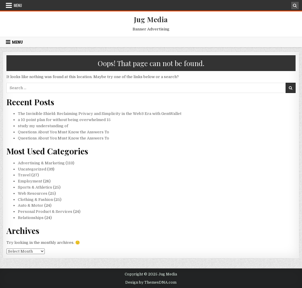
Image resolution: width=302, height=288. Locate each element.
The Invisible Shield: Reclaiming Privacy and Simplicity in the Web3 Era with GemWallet (99, 113)
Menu (18, 5)
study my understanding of (43, 126)
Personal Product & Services (45, 211)
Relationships (31, 217)
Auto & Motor (30, 205)
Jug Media (151, 19)
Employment (30, 181)
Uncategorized (32, 169)
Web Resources (32, 193)
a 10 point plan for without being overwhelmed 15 (64, 120)
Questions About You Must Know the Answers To (63, 132)
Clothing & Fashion (35, 199)
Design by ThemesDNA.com (150, 282)
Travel (24, 175)
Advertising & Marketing (41, 163)
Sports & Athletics (35, 187)
